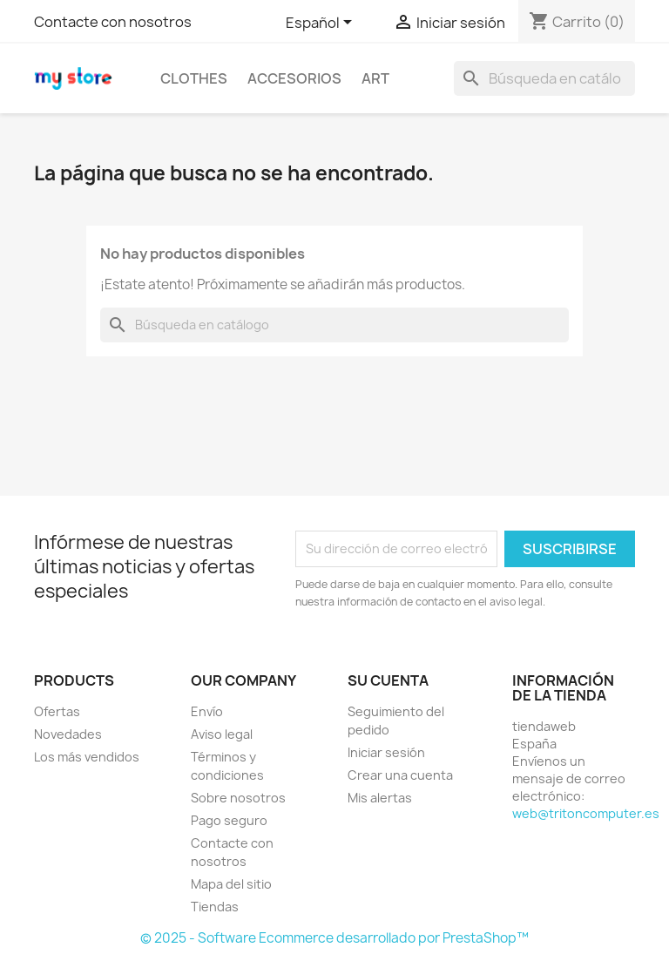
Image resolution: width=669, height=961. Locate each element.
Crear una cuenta (400, 775)
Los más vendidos (86, 756)
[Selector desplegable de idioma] (322, 23)
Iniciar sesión (386, 752)
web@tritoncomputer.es (585, 813)
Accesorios (294, 78)
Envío (207, 711)
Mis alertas (380, 797)
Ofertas (57, 711)
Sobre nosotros (238, 797)
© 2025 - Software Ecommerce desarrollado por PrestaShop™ (334, 938)
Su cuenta (388, 680)
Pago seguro (229, 820)
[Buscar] (544, 78)
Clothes (193, 78)
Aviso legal (222, 734)
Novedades (68, 734)
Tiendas (215, 906)
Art (375, 78)
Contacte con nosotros (113, 21)
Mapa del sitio (231, 884)
